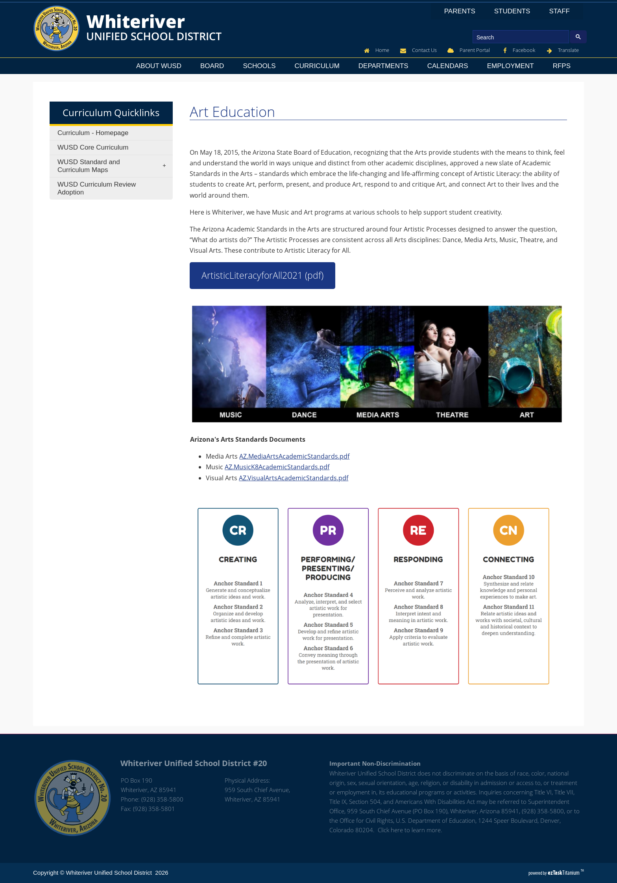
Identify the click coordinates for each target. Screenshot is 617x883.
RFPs (562, 66)
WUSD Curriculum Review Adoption (96, 188)
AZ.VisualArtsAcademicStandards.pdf (293, 478)
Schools (261, 66)
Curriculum (317, 66)
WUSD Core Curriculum (92, 147)
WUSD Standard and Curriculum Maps (114, 166)
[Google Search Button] (578, 36)
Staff (562, 11)
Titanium (564, 872)
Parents (462, 11)
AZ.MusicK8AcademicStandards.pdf (277, 467)
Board (214, 66)
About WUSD (161, 66)
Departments (385, 66)
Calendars (450, 66)
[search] (520, 37)
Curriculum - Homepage (92, 133)
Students (514, 11)
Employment (513, 66)
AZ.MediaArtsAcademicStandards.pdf (294, 456)
